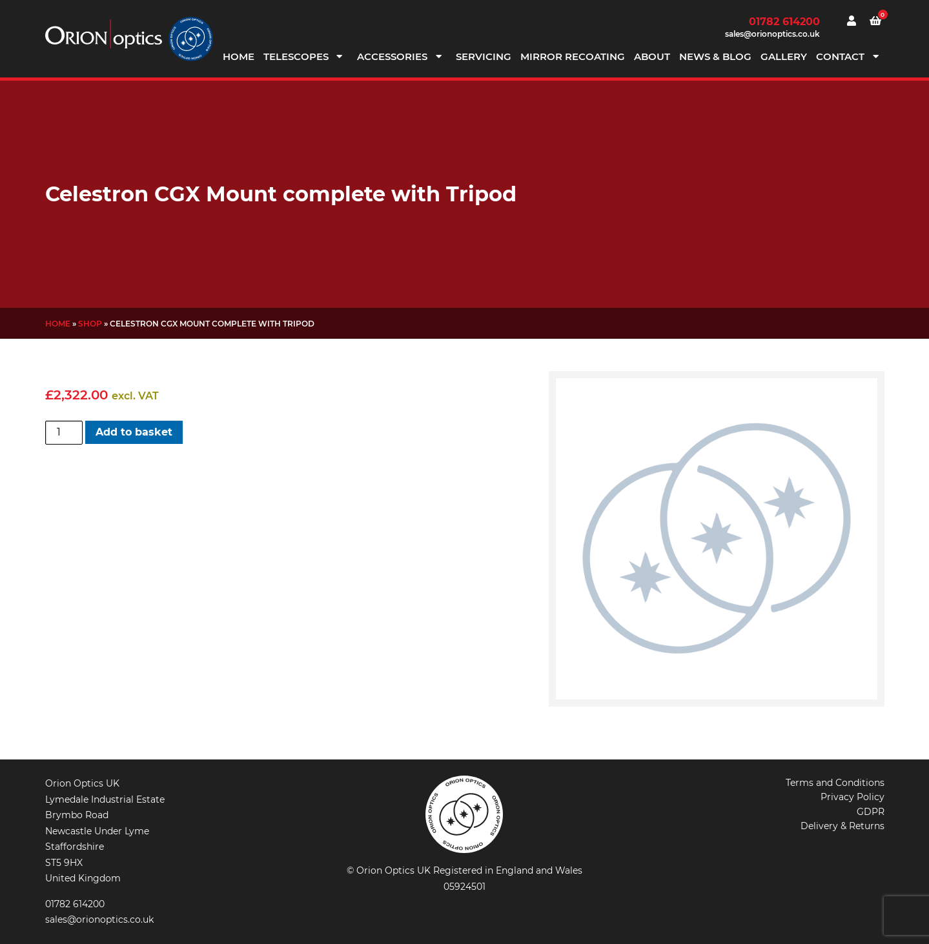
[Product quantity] (64, 432)
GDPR (870, 812)
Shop (90, 323)
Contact (840, 56)
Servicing (483, 56)
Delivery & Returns (842, 826)
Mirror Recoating (572, 56)
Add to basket (134, 432)
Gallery (784, 56)
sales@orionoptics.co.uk (772, 34)
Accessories (392, 56)
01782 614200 (784, 21)
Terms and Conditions (835, 782)
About (652, 56)
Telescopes (296, 56)
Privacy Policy (852, 797)
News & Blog (715, 56)
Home (238, 56)
